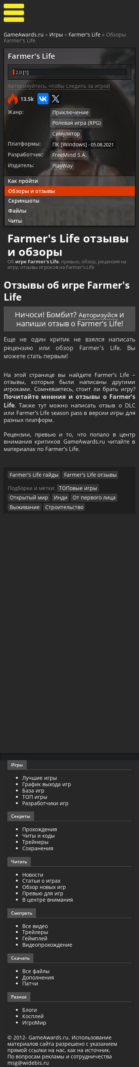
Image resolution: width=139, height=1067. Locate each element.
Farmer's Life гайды (31, 473)
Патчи (30, 980)
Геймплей (34, 935)
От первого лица (87, 495)
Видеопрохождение (47, 942)
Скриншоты (23, 189)
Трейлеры (35, 929)
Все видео (35, 923)
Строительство (59, 504)
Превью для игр (42, 890)
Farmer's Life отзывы (82, 473)
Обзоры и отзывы (31, 178)
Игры (56, 34)
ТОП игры (34, 793)
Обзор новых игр (44, 884)
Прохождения (39, 826)
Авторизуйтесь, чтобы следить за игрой (59, 86)
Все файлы (36, 968)
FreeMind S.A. (67, 143)
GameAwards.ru (24, 34)
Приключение (68, 112)
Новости (32, 871)
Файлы (17, 199)
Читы (15, 208)
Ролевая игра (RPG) (74, 123)
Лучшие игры (39, 775)
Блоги (29, 1007)
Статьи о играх (41, 878)
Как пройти (23, 168)
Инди (56, 495)
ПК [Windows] (67, 133)
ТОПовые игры (76, 485)
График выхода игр (46, 781)
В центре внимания (47, 896)
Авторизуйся (98, 303)
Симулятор (115, 123)
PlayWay (61, 154)
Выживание (23, 504)
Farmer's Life (84, 34)
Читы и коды (38, 832)
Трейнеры (35, 839)
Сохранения (37, 845)
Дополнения (38, 974)
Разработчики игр (45, 800)
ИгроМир (34, 1019)
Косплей (33, 1013)
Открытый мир (27, 495)
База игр (33, 787)
